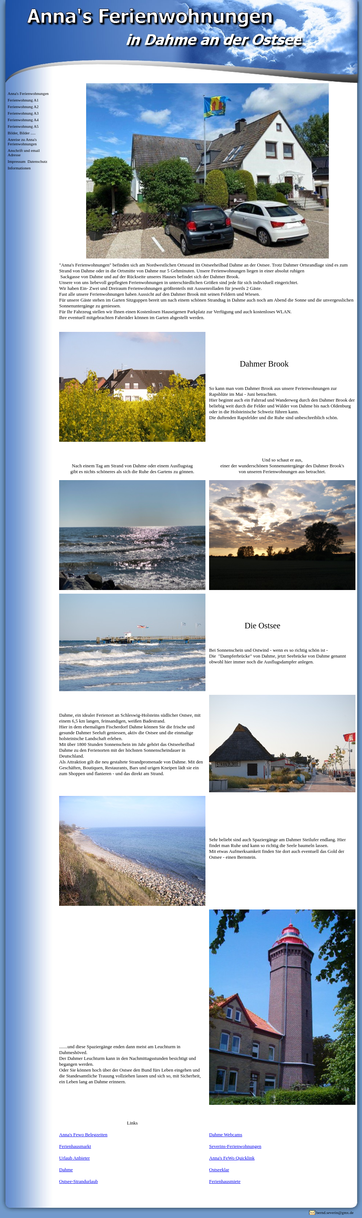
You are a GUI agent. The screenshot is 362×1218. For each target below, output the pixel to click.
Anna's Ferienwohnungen (28, 93)
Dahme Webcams (225, 1134)
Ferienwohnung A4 (23, 120)
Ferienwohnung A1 (23, 100)
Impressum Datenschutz (27, 161)
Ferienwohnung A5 (23, 126)
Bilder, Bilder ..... (22, 133)
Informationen (19, 168)
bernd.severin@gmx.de (335, 1212)
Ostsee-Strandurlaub (78, 1181)
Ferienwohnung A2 (23, 106)
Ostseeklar (219, 1169)
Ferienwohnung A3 (23, 113)
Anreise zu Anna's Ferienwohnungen (22, 141)
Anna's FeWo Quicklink (232, 1158)
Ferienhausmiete (224, 1181)
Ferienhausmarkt (75, 1146)
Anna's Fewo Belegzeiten (83, 1134)
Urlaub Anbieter (74, 1158)
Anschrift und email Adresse (24, 152)
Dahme (66, 1169)
